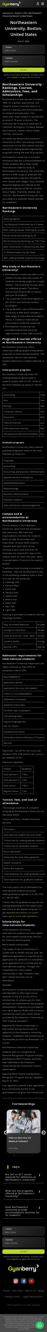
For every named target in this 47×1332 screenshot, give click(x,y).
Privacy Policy (12, 1296)
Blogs (41, 1290)
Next (42, 1131)
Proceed (23, 70)
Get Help (17, 1290)
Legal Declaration (32, 1296)
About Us (30, 1290)
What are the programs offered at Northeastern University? (19, 1193)
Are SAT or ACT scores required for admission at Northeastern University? (20, 1177)
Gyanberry (7, 13)
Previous (5, 1131)
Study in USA (20, 13)
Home (6, 1290)
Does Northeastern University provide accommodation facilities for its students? (22, 1211)
